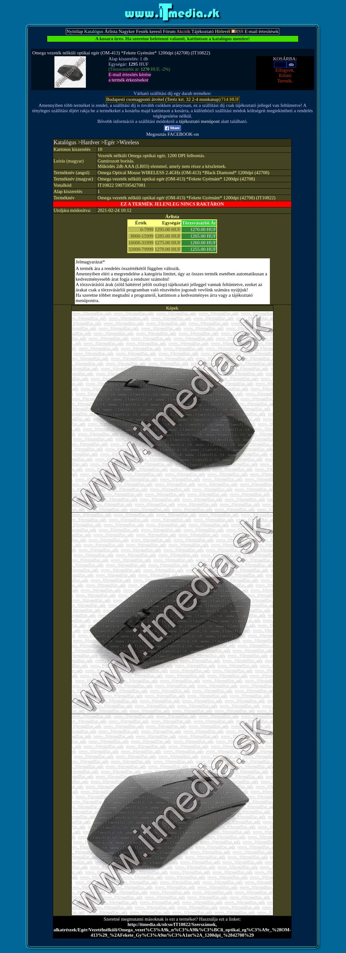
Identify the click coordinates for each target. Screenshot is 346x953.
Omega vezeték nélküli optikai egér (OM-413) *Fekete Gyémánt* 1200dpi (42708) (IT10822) (121, 52)
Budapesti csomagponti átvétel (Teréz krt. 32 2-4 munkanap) (163, 99)
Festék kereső (149, 31)
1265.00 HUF (203, 236)
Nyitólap (74, 31)
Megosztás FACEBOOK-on (172, 132)
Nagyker (127, 31)
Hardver (90, 142)
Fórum (169, 31)
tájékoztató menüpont (199, 121)
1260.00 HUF (203, 242)
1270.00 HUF (203, 229)
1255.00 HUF (203, 249)
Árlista (110, 31)
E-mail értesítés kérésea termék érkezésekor (130, 77)
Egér (109, 142)
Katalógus (64, 142)
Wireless (129, 142)
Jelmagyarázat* (90, 261)
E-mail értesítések (262, 31)
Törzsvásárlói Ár (199, 222)
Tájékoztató (203, 31)
